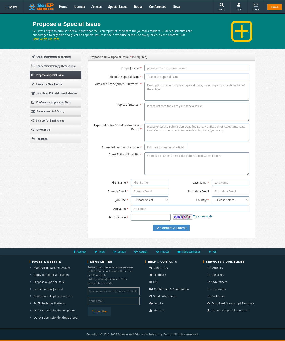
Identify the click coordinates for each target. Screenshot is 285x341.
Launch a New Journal (46, 84)
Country (202, 200)
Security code (118, 217)
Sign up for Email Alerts (47, 120)
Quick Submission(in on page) (51, 56)
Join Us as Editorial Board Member (54, 93)
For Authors (215, 268)
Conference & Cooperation (169, 289)
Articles (96, 7)
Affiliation (120, 209)
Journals (79, 7)
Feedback (39, 138)
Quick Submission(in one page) (54, 310)
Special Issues (117, 7)
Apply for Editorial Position (51, 275)
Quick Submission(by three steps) (53, 66)
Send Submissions (163, 296)
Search (221, 6)
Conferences (157, 7)
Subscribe (99, 311)
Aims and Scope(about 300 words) (118, 84)
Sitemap (156, 310)
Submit (274, 6)
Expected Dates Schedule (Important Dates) (118, 127)
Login (239, 6)
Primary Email (118, 191)
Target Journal (131, 68)
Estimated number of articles (122, 147)
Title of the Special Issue (125, 77)
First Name (120, 182)
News (176, 7)
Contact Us (40, 129)
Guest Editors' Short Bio (125, 154)
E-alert (256, 6)
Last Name (201, 182)
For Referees (215, 275)
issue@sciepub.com (46, 39)
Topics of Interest (129, 104)
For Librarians (216, 289)
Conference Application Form (51, 102)
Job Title (122, 200)
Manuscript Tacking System (52, 268)
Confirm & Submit (171, 228)
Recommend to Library (47, 111)
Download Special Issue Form (228, 310)
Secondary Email (198, 191)
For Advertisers (217, 282)
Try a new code (202, 216)
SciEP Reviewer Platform (50, 303)
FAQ (154, 282)
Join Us (156, 303)
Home (63, 7)
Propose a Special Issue (47, 75)
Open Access (215, 296)
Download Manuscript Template (230, 303)
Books (138, 7)
